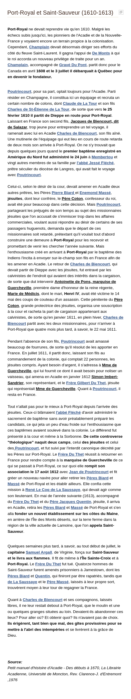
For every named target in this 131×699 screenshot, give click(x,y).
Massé (14, 484)
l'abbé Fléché (68, 412)
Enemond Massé (95, 192)
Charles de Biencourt (77, 133)
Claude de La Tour (80, 103)
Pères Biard (98, 478)
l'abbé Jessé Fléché (95, 163)
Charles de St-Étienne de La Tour (38, 109)
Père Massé (58, 582)
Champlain (39, 47)
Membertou (102, 157)
